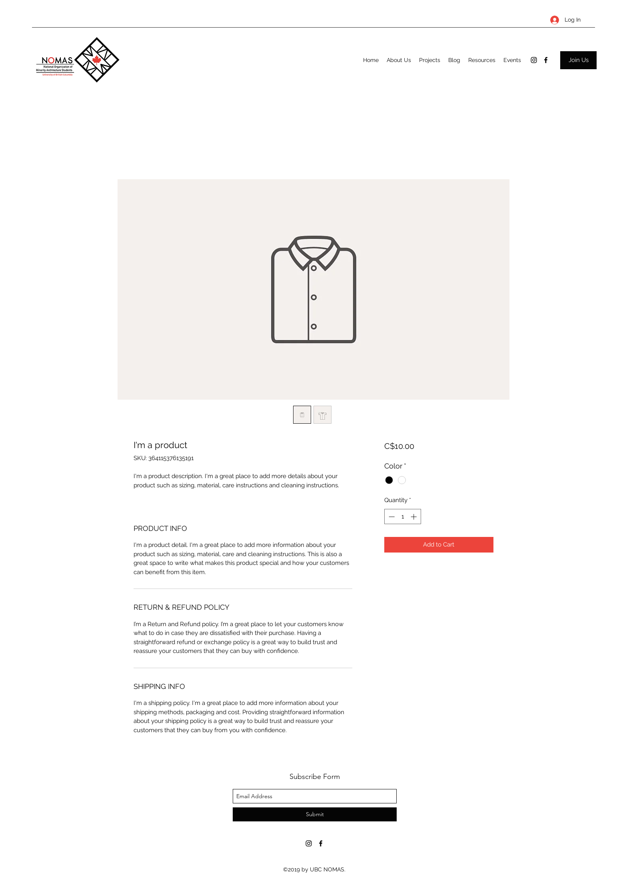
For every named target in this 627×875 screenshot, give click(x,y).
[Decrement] (390, 516)
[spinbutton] (402, 516)
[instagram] (534, 60)
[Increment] (414, 516)
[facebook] (546, 60)
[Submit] (315, 814)
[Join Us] (578, 60)
